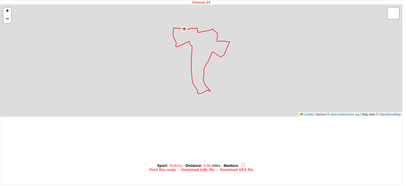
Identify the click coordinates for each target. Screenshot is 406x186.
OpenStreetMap (390, 114)
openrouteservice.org (345, 114)
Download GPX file (236, 170)
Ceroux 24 (201, 2)
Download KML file (197, 170)
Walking (176, 166)
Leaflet (306, 114)
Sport (162, 166)
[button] (184, 29)
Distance (193, 166)
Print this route (162, 170)
